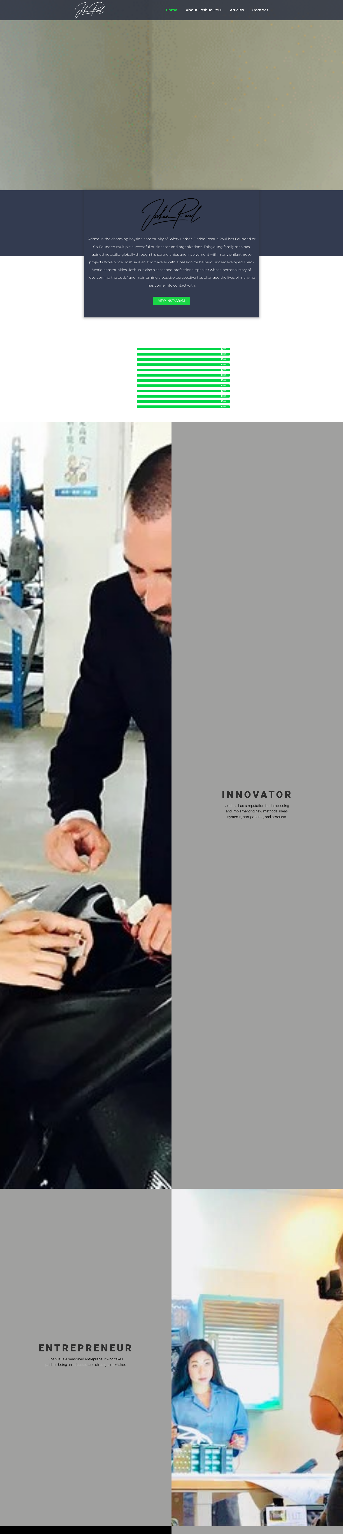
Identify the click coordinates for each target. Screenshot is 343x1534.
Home (171, 10)
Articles (237, 10)
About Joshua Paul (204, 10)
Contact (260, 10)
